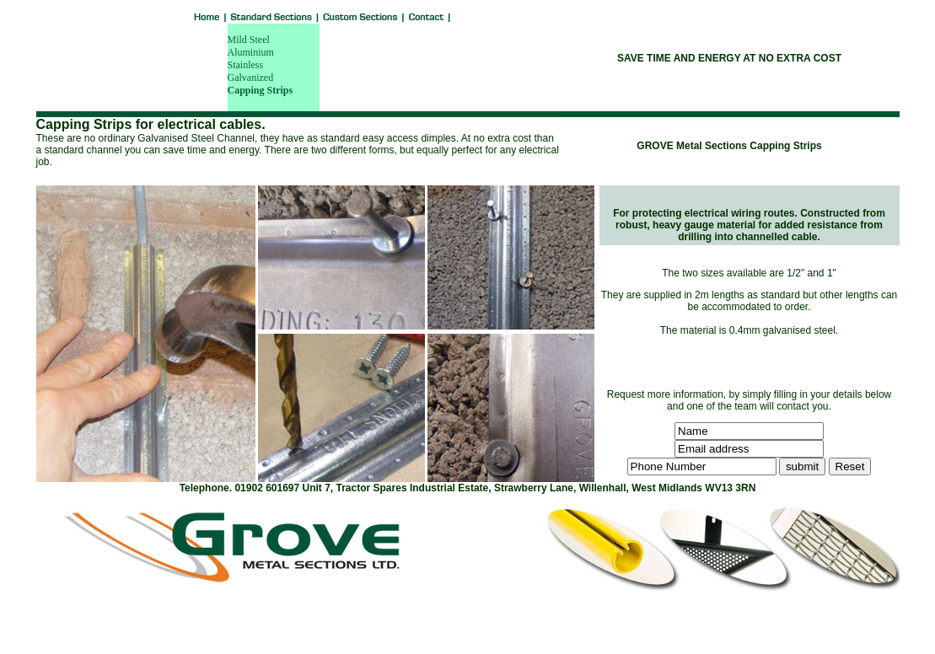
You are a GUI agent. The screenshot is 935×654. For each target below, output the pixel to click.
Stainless (246, 65)
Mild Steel (249, 40)
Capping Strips (260, 90)
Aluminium (251, 52)
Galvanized (251, 77)
